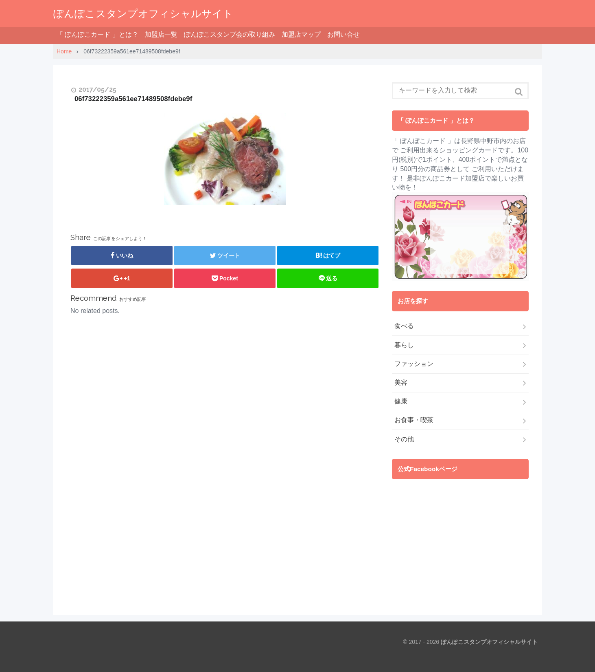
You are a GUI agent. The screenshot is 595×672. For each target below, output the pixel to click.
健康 (400, 401)
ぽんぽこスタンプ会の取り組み (229, 34)
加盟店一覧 (161, 34)
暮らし (404, 345)
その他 (404, 439)
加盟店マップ (301, 34)
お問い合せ (343, 34)
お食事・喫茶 (413, 419)
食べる (404, 325)
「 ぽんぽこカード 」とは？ (97, 34)
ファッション (413, 363)
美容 (400, 382)
